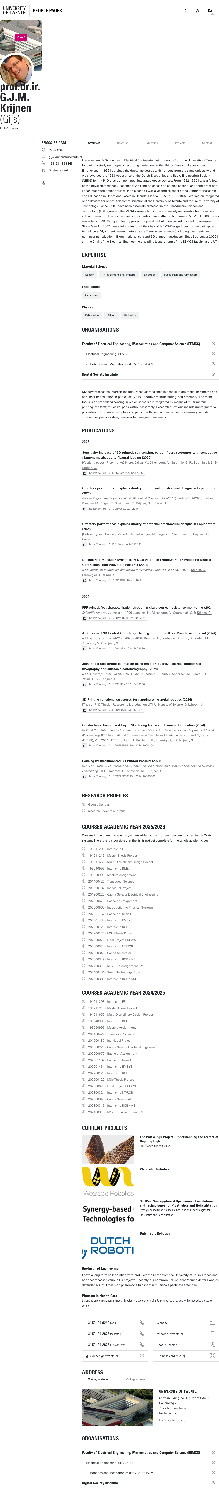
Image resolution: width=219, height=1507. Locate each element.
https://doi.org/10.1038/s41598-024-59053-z (117, 617)
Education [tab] (152, 142)
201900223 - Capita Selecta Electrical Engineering (123, 894)
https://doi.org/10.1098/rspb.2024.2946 (114, 508)
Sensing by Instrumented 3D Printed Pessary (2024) (121, 761)
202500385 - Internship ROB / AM (112, 979)
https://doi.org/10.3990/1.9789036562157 (115, 709)
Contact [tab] (207, 142)
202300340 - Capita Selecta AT (110, 953)
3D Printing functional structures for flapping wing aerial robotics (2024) (137, 699)
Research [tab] (122, 142)
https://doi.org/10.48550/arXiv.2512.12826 (116, 472)
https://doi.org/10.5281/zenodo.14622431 (115, 544)
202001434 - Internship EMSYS (110, 920)
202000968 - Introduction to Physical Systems (120, 907)
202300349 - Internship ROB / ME (111, 959)
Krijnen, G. (89, 468)
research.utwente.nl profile (106, 811)
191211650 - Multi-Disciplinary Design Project (120, 862)
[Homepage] (47, 11)
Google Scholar (99, 804)
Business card (58, 170)
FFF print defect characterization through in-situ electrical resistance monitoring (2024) (148, 607)
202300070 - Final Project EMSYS (112, 940)
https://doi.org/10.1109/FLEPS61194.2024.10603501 (122, 745)
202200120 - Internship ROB (108, 927)
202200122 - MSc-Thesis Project (111, 933)
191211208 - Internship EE (107, 849)
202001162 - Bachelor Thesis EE (111, 914)
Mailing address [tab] (135, 1379)
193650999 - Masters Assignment (112, 875)
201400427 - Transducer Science (111, 881)
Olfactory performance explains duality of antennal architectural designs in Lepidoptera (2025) (149, 490)
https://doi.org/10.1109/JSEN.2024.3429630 (117, 648)
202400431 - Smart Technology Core (114, 972)
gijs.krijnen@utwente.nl (65, 157)
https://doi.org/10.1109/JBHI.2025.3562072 (116, 580)
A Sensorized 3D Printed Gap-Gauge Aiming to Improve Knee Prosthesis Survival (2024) (149, 633)
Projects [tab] (180, 142)
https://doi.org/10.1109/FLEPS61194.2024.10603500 (122, 776)
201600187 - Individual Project (109, 888)
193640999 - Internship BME (108, 868)
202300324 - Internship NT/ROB (110, 946)
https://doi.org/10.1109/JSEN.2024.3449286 (117, 684)
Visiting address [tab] (98, 1379)
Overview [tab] (94, 142)
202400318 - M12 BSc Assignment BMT (116, 966)
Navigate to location (173, 1420)
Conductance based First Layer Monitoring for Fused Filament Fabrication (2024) (143, 725)
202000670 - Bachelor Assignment (112, 901)
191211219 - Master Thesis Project (112, 855)
